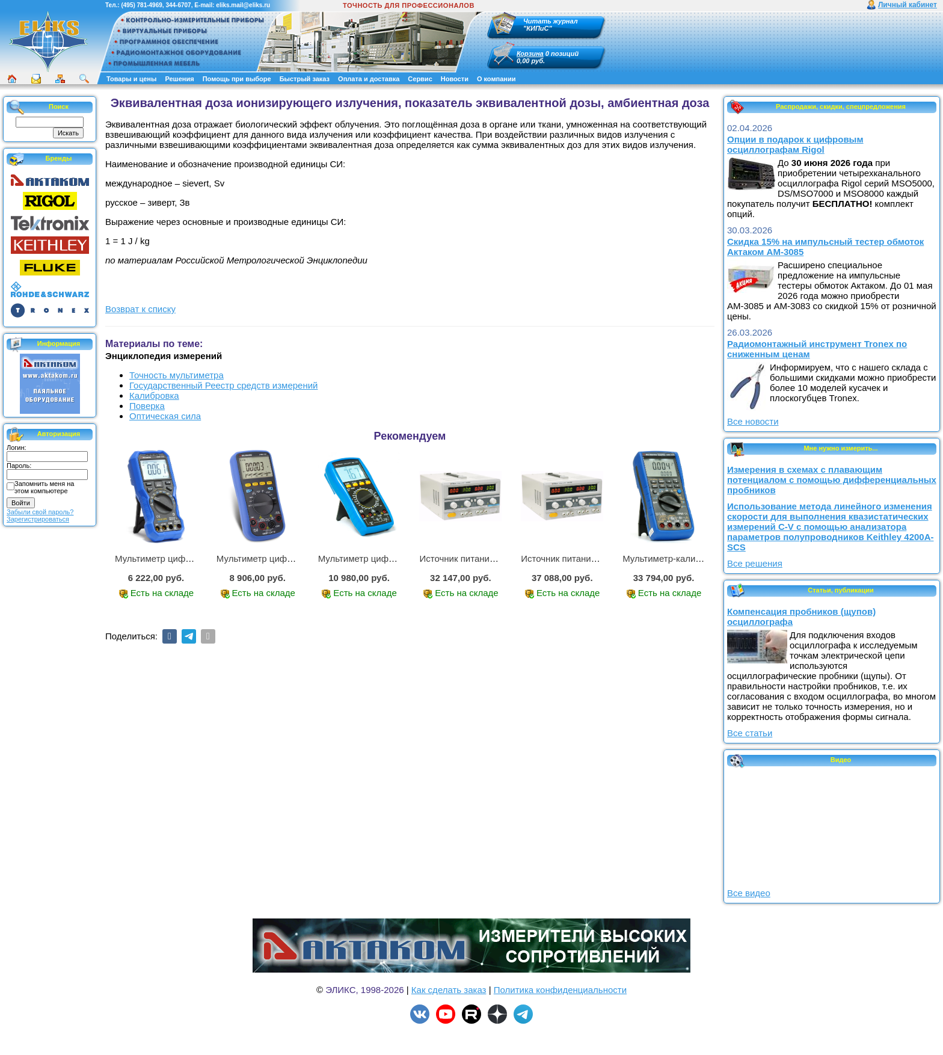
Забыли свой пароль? (40, 511)
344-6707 (178, 5)
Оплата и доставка (368, 78)
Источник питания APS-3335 (580, 558)
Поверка (147, 406)
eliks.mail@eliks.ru (243, 5)
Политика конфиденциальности (560, 990)
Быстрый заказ (305, 78)
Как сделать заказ (449, 990)
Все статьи (749, 733)
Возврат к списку (140, 309)
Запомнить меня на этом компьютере (44, 487)
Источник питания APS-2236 (478, 558)
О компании (496, 78)
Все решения (754, 563)
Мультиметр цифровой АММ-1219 (186, 558)
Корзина (530, 53)
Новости (454, 78)
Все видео (748, 893)
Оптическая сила (165, 416)
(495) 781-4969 (141, 5)
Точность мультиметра (176, 375)
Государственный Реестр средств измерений (223, 385)
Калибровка (154, 395)
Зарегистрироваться (38, 519)
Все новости (753, 421)
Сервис (420, 78)
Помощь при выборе (237, 78)
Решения (179, 78)
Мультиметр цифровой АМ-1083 (385, 558)
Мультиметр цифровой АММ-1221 (287, 558)
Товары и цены (131, 78)
